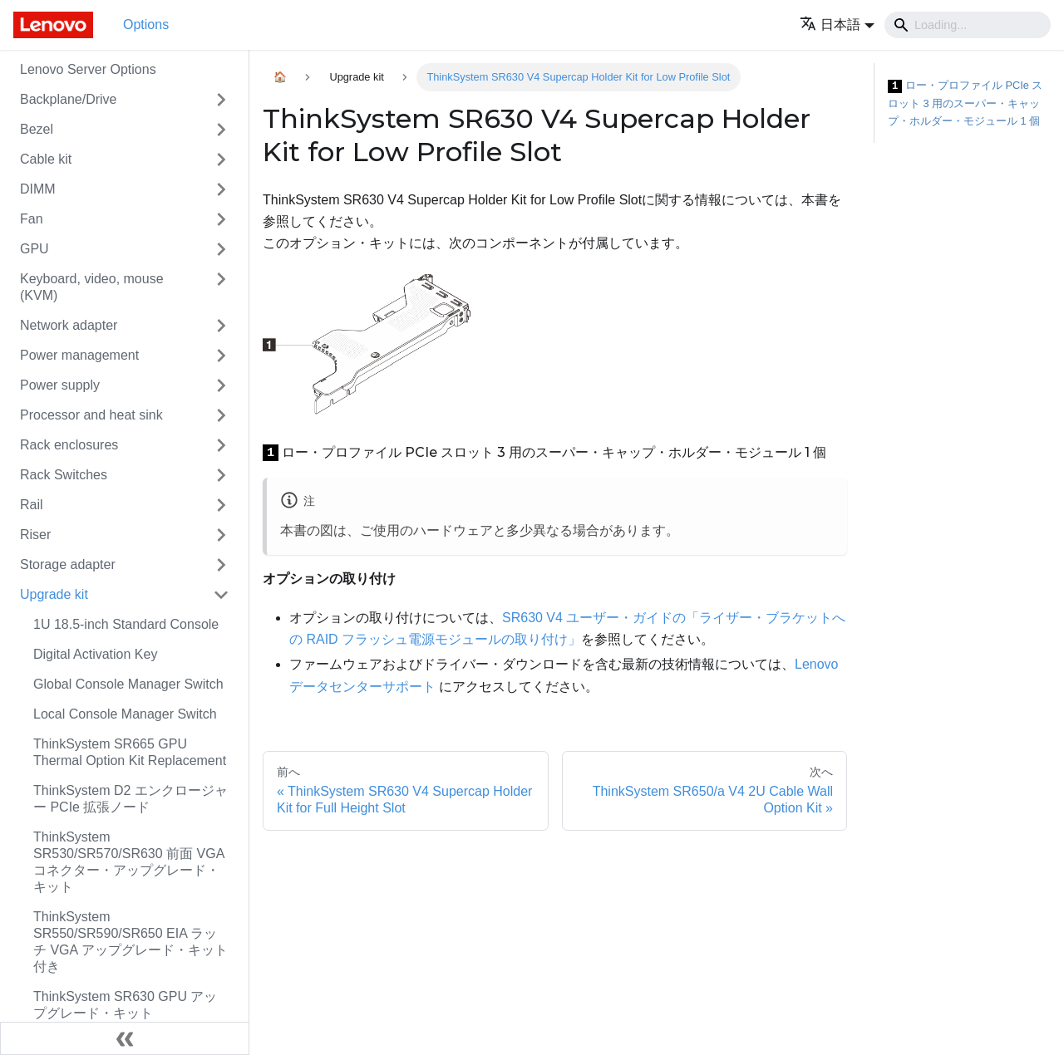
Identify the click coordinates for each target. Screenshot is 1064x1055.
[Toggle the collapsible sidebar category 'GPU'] (221, 249)
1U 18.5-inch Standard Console (126, 624)
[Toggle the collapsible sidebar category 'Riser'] (221, 535)
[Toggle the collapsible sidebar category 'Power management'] (221, 355)
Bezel (36, 129)
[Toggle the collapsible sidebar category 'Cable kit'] (221, 159)
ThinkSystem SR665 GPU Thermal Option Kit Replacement (129, 752)
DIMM (38, 189)
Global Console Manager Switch (128, 684)
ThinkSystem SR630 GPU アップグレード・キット (125, 1004)
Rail (31, 505)
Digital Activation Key (95, 654)
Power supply (60, 385)
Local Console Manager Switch (125, 714)
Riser (35, 535)
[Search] (967, 25)
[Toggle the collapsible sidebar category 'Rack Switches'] (221, 475)
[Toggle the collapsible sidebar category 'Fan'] (221, 219)
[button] (837, 24)
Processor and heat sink (91, 415)
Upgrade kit (54, 594)
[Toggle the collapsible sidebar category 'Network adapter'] (221, 325)
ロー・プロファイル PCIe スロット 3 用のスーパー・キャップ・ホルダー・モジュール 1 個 (965, 103)
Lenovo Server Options (88, 69)
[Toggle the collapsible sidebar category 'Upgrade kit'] (221, 594)
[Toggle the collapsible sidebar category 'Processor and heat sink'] (221, 415)
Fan (31, 219)
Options (146, 24)
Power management (79, 355)
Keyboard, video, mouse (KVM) (92, 287)
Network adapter (68, 325)
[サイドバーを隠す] (124, 1038)
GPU (34, 249)
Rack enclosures (69, 445)
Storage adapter (68, 564)
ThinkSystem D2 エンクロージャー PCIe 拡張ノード (130, 798)
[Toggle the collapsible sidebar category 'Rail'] (221, 505)
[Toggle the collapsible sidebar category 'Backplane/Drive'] (221, 99)
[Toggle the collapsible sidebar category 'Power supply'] (221, 385)
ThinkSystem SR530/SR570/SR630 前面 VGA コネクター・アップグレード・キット (128, 862)
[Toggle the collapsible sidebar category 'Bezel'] (221, 129)
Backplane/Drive (68, 99)
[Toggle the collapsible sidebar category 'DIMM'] (221, 189)
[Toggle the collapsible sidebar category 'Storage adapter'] (221, 565)
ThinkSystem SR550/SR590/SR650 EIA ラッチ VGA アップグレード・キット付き (130, 942)
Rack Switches (63, 475)
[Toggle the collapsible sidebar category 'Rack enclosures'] (221, 445)
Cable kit (45, 159)
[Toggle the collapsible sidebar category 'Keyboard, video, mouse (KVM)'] (221, 287)
